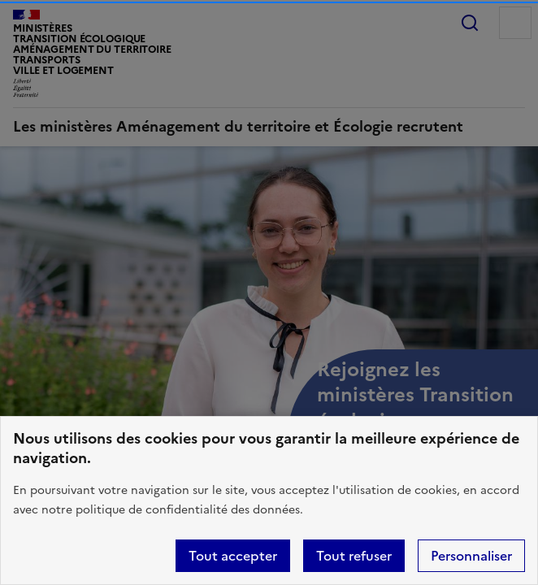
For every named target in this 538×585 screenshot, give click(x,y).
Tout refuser (354, 556)
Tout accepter (233, 556)
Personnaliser (471, 556)
